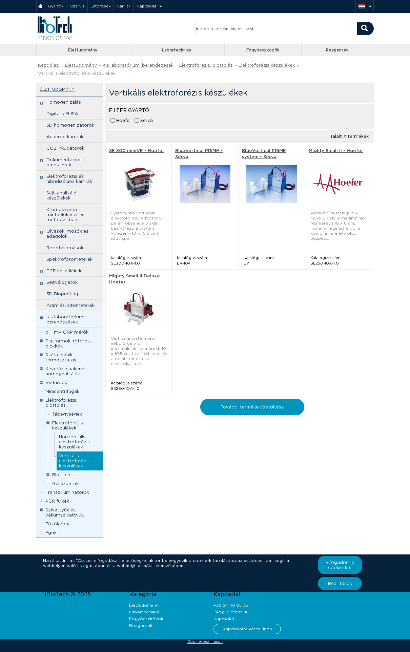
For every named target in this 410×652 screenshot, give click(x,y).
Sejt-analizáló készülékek (61, 195)
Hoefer (123, 120)
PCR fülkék (57, 501)
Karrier (123, 6)
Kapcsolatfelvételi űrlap (247, 628)
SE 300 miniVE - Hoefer (136, 150)
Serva (146, 120)
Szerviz (77, 6)
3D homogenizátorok (70, 125)
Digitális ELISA (62, 113)
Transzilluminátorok (67, 492)
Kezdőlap (48, 65)
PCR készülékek (63, 270)
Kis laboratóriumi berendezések (138, 65)
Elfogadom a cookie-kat (340, 565)
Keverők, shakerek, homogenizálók (66, 371)
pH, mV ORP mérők (66, 332)
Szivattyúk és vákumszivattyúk (64, 512)
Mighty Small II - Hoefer (336, 150)
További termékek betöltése (252, 406)
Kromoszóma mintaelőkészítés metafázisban (65, 214)
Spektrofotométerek (69, 259)
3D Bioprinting (62, 293)
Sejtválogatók (62, 282)
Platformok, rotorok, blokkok (68, 343)
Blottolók (62, 474)
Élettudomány (82, 49)
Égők (51, 532)
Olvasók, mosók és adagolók (67, 234)
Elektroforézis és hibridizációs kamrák (69, 179)
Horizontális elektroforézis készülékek (74, 441)
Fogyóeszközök (263, 49)
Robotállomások (64, 247)
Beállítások (340, 583)
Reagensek (337, 49)
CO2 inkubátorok (65, 148)
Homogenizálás (63, 102)
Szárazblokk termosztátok (61, 357)
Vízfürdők (56, 382)
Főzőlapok (57, 523)
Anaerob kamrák (64, 136)
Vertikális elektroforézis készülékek (77, 73)
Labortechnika (176, 49)
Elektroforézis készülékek (267, 65)
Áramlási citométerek (70, 305)
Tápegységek (67, 414)
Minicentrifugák (62, 391)
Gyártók (55, 6)
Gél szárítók (65, 483)
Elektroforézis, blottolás (206, 65)
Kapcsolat (146, 6)
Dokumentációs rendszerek (64, 162)
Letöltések (100, 6)
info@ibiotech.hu (230, 611)
